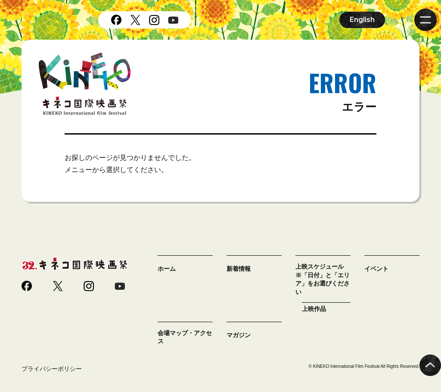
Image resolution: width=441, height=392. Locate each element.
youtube (173, 20)
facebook (116, 20)
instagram (154, 20)
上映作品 (314, 308)
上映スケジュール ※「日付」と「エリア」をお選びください (322, 279)
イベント (376, 268)
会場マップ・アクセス (185, 337)
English (362, 20)
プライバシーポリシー (52, 368)
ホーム (167, 268)
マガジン (239, 335)
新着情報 (239, 268)
